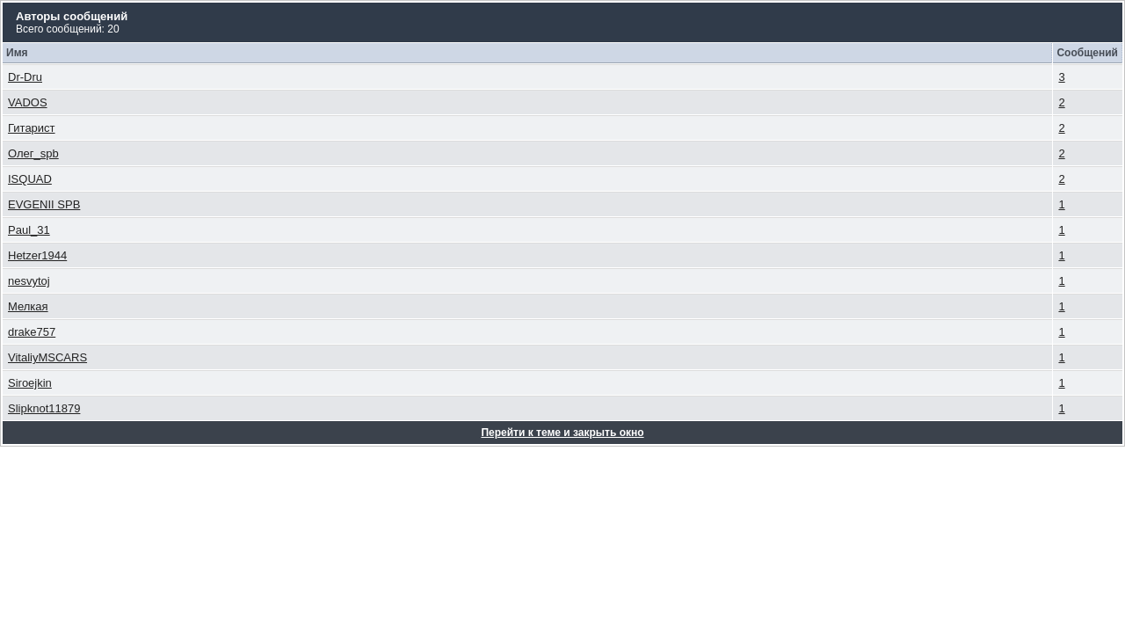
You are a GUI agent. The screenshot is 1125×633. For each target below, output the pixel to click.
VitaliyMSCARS (47, 357)
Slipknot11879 (44, 408)
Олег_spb (33, 153)
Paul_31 (29, 229)
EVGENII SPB (44, 204)
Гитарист (31, 128)
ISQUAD (30, 179)
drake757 (31, 331)
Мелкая (28, 306)
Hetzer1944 (37, 255)
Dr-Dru (25, 77)
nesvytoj (29, 280)
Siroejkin (30, 382)
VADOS (27, 102)
